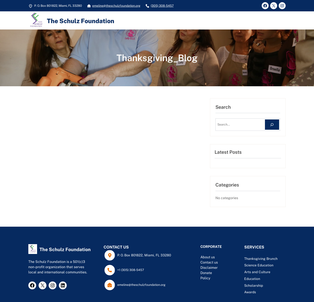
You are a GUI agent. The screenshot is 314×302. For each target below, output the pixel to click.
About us (207, 257)
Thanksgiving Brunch (261, 259)
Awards (250, 292)
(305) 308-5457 (162, 5)
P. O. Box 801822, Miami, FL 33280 (144, 255)
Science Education (258, 265)
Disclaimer (209, 268)
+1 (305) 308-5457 (130, 270)
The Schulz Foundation (80, 20)
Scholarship (253, 285)
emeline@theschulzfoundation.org (116, 5)
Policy (205, 278)
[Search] (272, 124)
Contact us (209, 262)
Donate (206, 273)
